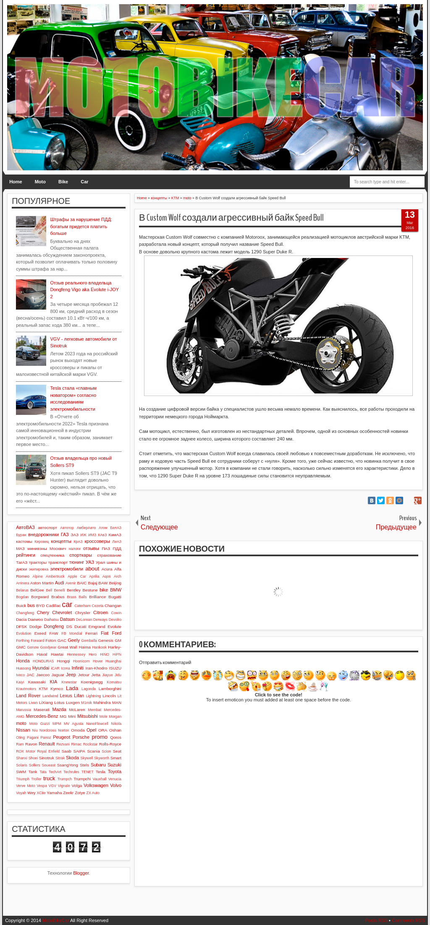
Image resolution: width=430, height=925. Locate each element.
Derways (100, 620)
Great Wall (67, 647)
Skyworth (101, 758)
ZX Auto (93, 793)
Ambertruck (55, 576)
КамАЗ (115, 534)
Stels (84, 765)
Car (84, 181)
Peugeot (61, 737)
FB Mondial (71, 633)
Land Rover (28, 695)
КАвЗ (102, 535)
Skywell (86, 758)
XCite (41, 793)
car (67, 604)
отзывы (91, 548)
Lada (72, 688)
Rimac (76, 744)
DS (69, 626)
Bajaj (92, 583)
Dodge (35, 626)
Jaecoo (43, 674)
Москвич (58, 548)
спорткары (80, 555)
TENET (87, 772)
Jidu (118, 675)
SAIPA (79, 751)
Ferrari (91, 633)
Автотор (67, 528)
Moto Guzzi (39, 724)
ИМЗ (92, 535)
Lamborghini (110, 688)
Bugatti (114, 596)
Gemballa (89, 640)
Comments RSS (408, 920)
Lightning (93, 696)
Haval (42, 654)
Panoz (45, 737)
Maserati (42, 709)
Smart (115, 758)
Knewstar (69, 682)
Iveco (20, 675)
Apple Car (77, 576)
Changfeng (25, 613)
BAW (103, 583)
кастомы (24, 541)
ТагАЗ (21, 562)
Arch (117, 576)
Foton (50, 640)
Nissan (23, 729)
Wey (31, 792)
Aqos (106, 576)
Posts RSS (376, 920)
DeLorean (84, 620)
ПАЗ (106, 548)
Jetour (83, 674)
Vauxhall (100, 779)
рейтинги (25, 555)
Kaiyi (20, 682)
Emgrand (97, 626)
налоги (75, 549)
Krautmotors (26, 689)
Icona (65, 668)
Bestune (89, 590)
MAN (116, 702)
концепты (61, 541)
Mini (72, 716)
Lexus (66, 695)
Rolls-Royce (110, 744)
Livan (33, 703)
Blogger (81, 872)
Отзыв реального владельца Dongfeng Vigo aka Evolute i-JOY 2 (84, 289)
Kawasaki (37, 682)
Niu (35, 730)
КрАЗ (77, 541)
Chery (43, 612)
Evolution (23, 633)
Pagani (32, 737)
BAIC (82, 583)
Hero (93, 654)
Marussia (23, 710)
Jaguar (58, 674)
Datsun (67, 619)
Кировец (41, 541)
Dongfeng (54, 626)
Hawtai (57, 654)
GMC (21, 647)
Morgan (115, 716)
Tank (33, 771)
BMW (115, 589)
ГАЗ (65, 534)
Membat (94, 710)
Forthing (22, 640)
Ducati (80, 626)
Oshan (115, 730)
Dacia (21, 619)
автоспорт (47, 527)
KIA (54, 681)
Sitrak (60, 758)
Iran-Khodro (96, 668)
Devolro (115, 620)
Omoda (77, 730)
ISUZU (115, 668)
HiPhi (117, 654)
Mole (104, 716)
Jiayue (107, 675)
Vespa (42, 786)
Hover (97, 661)
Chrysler (82, 612)
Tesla (100, 771)
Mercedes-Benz (42, 716)
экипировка (38, 569)
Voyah (21, 793)
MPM (56, 724)
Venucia (114, 779)
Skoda (72, 757)
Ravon (31, 744)
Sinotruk (46, 758)
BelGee (37, 590)
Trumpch (65, 779)
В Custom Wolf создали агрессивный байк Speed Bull (231, 217)
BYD (40, 605)
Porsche (81, 737)
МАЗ (20, 548)
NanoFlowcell (97, 724)
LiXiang (46, 702)
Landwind (50, 696)
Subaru (98, 764)
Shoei (33, 758)
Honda (22, 660)
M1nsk (86, 703)
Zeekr (68, 792)
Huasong (23, 668)
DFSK (21, 626)
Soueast (48, 765)
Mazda (59, 709)
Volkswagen (96, 785)
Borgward (40, 596)
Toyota (114, 771)
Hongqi (63, 661)
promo (100, 737)
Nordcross (47, 730)
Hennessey (76, 654)
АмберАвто (86, 528)
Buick (21, 605)
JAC (30, 674)
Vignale (64, 786)
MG (63, 716)
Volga (77, 785)
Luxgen (72, 702)
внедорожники (43, 534)
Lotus (59, 702)
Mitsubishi (87, 716)
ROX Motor (25, 751)
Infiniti (78, 667)
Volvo (115, 785)
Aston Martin (42, 583)
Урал (100, 562)
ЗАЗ (75, 534)
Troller (36, 779)
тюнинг (76, 562)
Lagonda (88, 689)
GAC (62, 640)
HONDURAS (43, 661)
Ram (20, 744)
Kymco (56, 688)
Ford (116, 633)
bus (31, 605)
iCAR (55, 668)
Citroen (100, 612)
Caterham (82, 606)
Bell (49, 590)
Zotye (80, 792)
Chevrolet (62, 612)
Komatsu (114, 682)
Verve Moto (25, 786)
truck (49, 778)
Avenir (71, 583)
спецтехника (52, 555)
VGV (53, 786)
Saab (66, 751)
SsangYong (67, 765)
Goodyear (48, 647)
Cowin (116, 613)
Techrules (71, 772)
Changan (113, 605)
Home (15, 181)
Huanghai (113, 661)
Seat (117, 751)
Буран (21, 535)
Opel (91, 729)
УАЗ (90, 562)
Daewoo (35, 619)
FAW (54, 633)
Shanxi (21, 758)
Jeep (71, 674)
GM (118, 640)
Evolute (114, 626)
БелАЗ (115, 528)
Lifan (79, 695)
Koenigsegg (91, 682)
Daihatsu (51, 620)
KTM (43, 688)
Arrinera (22, 583)
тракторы (38, 562)
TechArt (55, 772)
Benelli (59, 590)
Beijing (115, 583)
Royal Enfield (48, 751)
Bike (63, 181)
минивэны (37, 548)
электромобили (66, 568)
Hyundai (40, 667)
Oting (20, 737)
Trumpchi (82, 778)
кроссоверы (97, 541)
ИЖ (84, 535)
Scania (93, 751)
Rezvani (63, 744)
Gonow (33, 647)
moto (21, 723)
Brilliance (97, 596)
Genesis (105, 640)
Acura (107, 569)
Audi (59, 582)
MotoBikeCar (55, 920)
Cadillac (53, 605)
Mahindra (101, 702)
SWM (21, 771)
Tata (43, 772)
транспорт (58, 562)
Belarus (22, 590)
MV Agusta (74, 724)
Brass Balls (77, 597)
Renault (47, 743)
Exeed (40, 633)
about (92, 568)
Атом (103, 528)
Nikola (116, 724)
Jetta (96, 674)
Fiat (104, 633)
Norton (63, 730)
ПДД (117, 548)
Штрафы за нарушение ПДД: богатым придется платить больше (81, 226)
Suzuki (114, 764)
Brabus (57, 596)
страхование (109, 555)
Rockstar (90, 744)
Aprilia (94, 576)
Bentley (74, 590)
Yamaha (54, 792)
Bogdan (22, 597)
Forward (37, 640)
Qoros (115, 737)
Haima (85, 647)
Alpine (37, 576)
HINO (104, 654)
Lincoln (108, 695)
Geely (74, 640)
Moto (40, 181)
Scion (106, 751)
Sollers (34, 765)
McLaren (77, 709)
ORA (102, 730)
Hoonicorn (81, 661)
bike (104, 589)
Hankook (99, 647)
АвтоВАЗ (25, 527)
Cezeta (97, 606)
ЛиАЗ (116, 541)
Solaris (21, 765)
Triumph (22, 779)
